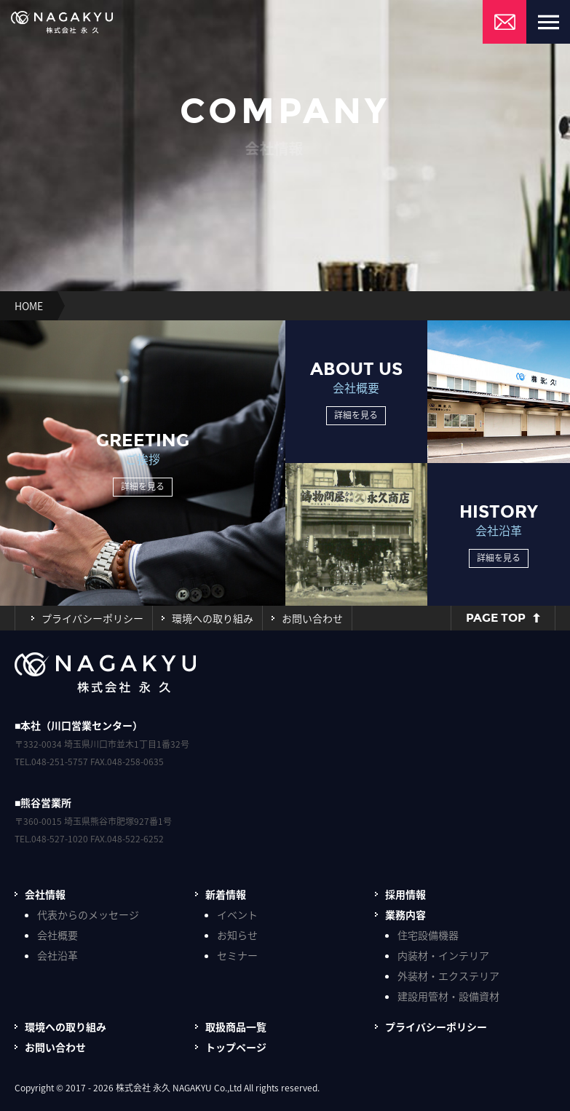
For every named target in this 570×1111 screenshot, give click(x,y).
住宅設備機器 (428, 935)
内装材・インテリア (443, 955)
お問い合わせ (312, 618)
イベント (237, 914)
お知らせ (237, 935)
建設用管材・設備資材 (448, 996)
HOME (29, 305)
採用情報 (405, 894)
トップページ (235, 1047)
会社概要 (57, 935)
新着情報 (225, 894)
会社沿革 (57, 955)
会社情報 (45, 894)
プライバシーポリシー (92, 618)
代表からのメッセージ (88, 914)
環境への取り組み (212, 618)
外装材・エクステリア (448, 975)
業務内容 (405, 914)
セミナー (237, 955)
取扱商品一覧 (235, 1026)
